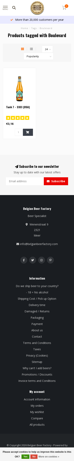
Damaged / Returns (37, 311)
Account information (37, 399)
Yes (25, 456)
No (34, 456)
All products (37, 424)
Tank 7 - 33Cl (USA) (18, 107)
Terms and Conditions (37, 343)
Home (24, 28)
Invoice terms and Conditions (37, 381)
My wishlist (37, 412)
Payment (37, 324)
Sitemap (37, 362)
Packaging (37, 317)
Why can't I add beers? (37, 368)
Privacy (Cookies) (37, 355)
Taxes (37, 349)
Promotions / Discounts (37, 374)
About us (37, 330)
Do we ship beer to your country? (37, 286)
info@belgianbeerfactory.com (39, 244)
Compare (37, 418)
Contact (37, 336)
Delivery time (37, 305)
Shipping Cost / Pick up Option (37, 298)
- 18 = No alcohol (37, 292)
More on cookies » (48, 456)
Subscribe (56, 181)
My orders (37, 405)
